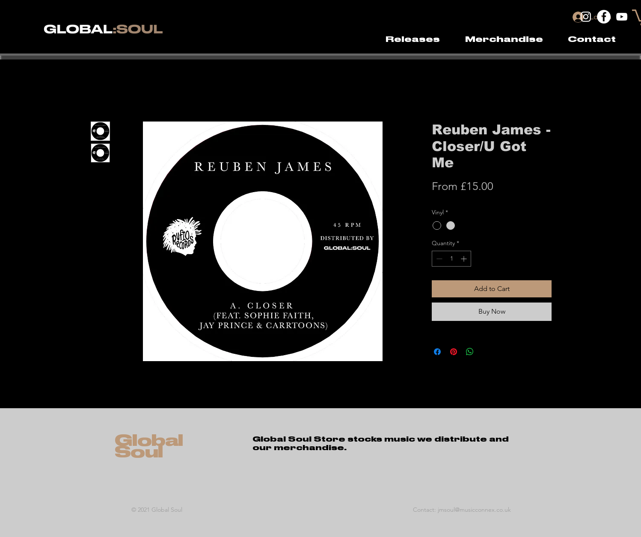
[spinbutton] (451, 258)
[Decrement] (438, 258)
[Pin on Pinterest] (453, 352)
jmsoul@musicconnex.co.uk (474, 509)
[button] (503, 39)
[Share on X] (486, 352)
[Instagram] (586, 17)
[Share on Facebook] (437, 352)
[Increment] (464, 258)
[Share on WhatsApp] (470, 352)
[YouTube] (622, 17)
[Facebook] (604, 17)
